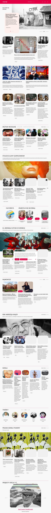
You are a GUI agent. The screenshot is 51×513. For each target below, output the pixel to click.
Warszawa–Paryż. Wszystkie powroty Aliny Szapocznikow (19, 189)
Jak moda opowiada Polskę (19, 105)
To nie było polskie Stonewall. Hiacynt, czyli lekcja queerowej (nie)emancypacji (42, 104)
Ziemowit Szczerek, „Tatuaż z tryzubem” (45, 378)
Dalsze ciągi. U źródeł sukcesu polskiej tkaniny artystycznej (19, 460)
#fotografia (28, 89)
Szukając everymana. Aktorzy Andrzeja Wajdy (19, 346)
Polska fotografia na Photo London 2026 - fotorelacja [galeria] (36, 82)
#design (16, 61)
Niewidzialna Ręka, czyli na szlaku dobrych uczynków (42, 46)
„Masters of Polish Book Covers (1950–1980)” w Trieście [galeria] (19, 139)
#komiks (24, 400)
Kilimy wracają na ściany (8, 459)
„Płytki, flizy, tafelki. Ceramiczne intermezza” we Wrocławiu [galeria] (12, 82)
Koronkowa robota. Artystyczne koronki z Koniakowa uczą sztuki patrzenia (30, 461)
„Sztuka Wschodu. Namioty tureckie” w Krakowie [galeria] (7, 139)
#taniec (32, 392)
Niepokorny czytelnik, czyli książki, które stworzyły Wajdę (7, 347)
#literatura (5, 115)
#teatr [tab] (19, 127)
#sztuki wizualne (5, 89)
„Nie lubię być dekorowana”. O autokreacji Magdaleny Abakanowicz (42, 461)
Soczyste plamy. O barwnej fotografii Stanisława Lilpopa (31, 104)
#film (5, 357)
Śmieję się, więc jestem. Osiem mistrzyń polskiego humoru (8, 104)
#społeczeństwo (8, 27)
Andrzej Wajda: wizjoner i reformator (43, 346)
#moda (16, 118)
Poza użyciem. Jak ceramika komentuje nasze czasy (24, 54)
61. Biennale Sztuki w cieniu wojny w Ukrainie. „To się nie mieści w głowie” (42, 261)
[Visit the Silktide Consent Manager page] (35, 259)
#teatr (28, 356)
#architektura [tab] (29, 127)
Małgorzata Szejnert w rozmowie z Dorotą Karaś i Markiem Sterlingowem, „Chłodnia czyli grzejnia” (8, 381)
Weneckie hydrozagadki (31, 138)
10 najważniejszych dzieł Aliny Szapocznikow (8, 189)
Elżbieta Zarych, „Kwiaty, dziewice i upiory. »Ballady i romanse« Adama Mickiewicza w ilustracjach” (17, 381)
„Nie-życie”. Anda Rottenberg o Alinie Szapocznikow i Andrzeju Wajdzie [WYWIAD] (31, 190)
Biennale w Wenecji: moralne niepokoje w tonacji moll (42, 139)
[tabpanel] (25, 140)
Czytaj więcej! (44, 314)
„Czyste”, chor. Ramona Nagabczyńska (34, 380)
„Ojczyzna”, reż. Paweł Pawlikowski (7, 47)
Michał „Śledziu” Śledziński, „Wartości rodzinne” (25, 378)
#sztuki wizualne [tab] (9, 127)
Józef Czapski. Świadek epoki (25, 509)
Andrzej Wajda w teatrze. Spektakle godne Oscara (31, 346)
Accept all (17, 259)
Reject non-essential (24, 259)
